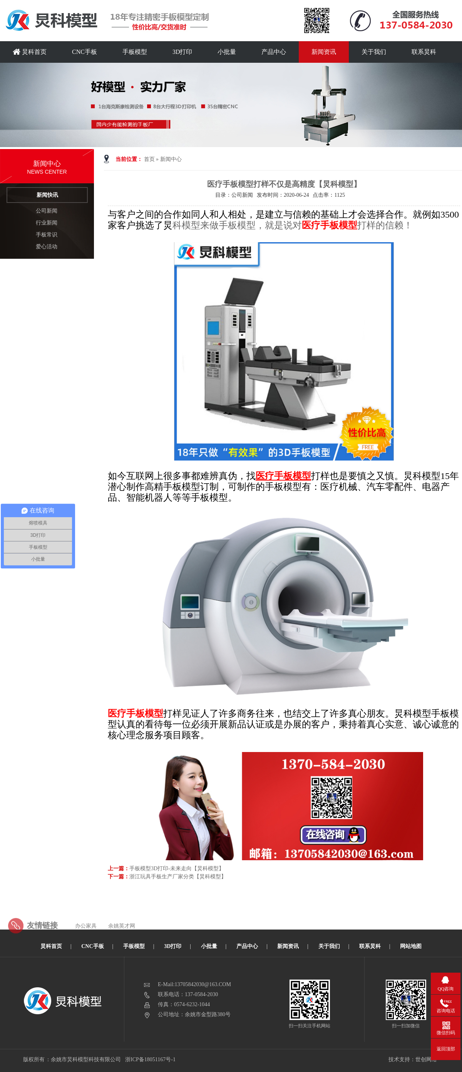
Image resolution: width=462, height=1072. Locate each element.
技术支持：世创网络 (412, 1059)
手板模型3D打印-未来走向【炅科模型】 (176, 868)
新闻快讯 (47, 195)
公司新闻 (46, 211)
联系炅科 (424, 52)
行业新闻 (46, 223)
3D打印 (182, 52)
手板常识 (46, 235)
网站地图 (411, 946)
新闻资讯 (323, 52)
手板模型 (134, 52)
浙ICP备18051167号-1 (150, 1059)
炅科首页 (30, 52)
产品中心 (273, 52)
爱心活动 (46, 247)
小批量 (227, 52)
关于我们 (374, 52)
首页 (149, 159)
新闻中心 (171, 159)
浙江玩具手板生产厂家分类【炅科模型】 (177, 876)
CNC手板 (84, 52)
